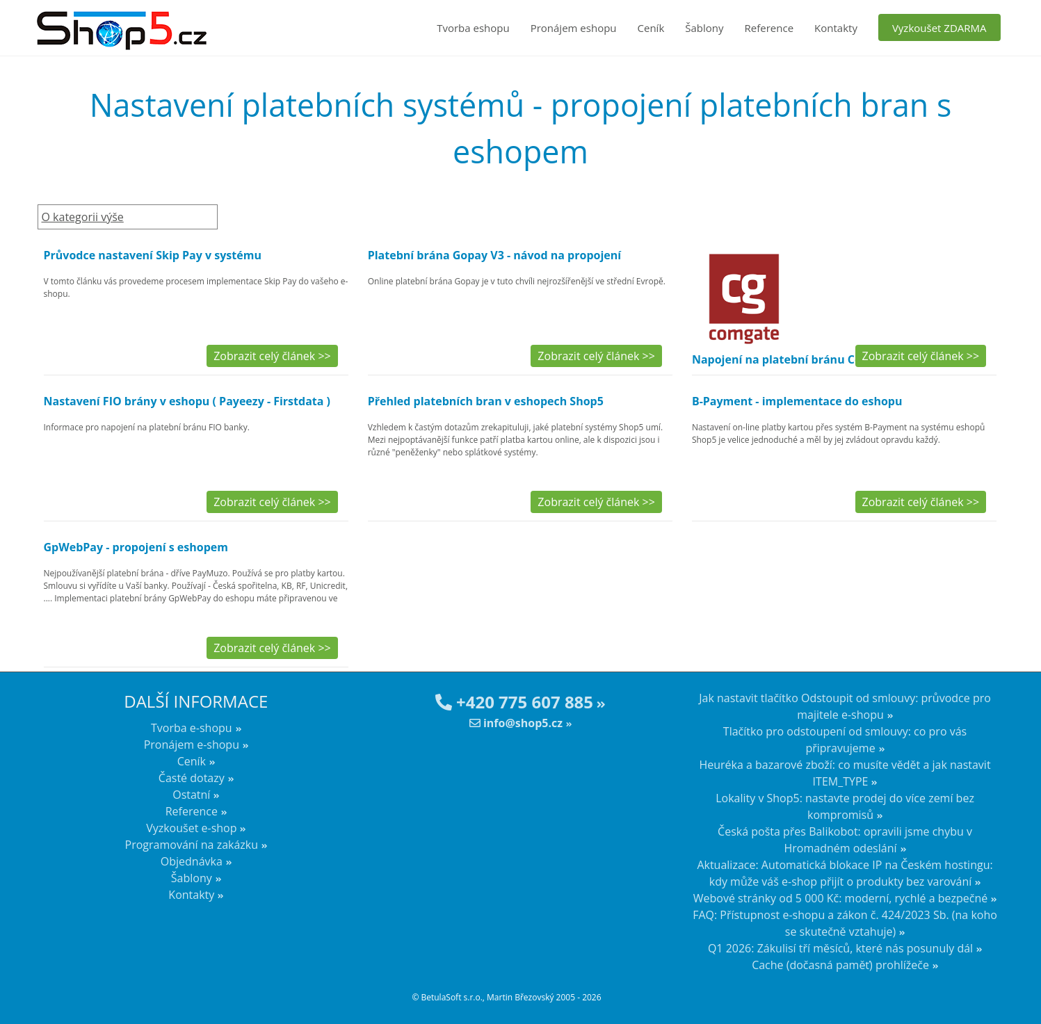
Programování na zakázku (192, 844)
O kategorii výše (83, 217)
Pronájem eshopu (574, 28)
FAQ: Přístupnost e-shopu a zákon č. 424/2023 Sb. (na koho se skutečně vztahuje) (845, 923)
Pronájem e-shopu (191, 744)
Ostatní (191, 794)
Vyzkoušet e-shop (191, 828)
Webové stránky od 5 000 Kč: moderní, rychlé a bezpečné (840, 898)
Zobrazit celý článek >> (272, 356)
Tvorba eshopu (473, 28)
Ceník (651, 28)
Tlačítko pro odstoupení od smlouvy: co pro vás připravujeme (845, 740)
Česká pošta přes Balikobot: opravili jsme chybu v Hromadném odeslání (845, 840)
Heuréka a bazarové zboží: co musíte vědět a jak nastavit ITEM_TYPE (844, 773)
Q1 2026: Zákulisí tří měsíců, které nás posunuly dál (840, 948)
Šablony (704, 28)
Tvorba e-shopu (191, 728)
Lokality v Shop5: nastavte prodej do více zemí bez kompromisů (845, 806)
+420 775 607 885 (514, 701)
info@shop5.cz (516, 723)
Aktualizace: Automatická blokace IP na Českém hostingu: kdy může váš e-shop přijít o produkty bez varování (844, 873)
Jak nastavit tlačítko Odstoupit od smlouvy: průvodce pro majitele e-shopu (845, 706)
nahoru (1020, 989)
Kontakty (835, 28)
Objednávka (192, 861)
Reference (769, 28)
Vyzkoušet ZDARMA (939, 28)
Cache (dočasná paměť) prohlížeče (840, 965)
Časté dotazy (192, 778)
